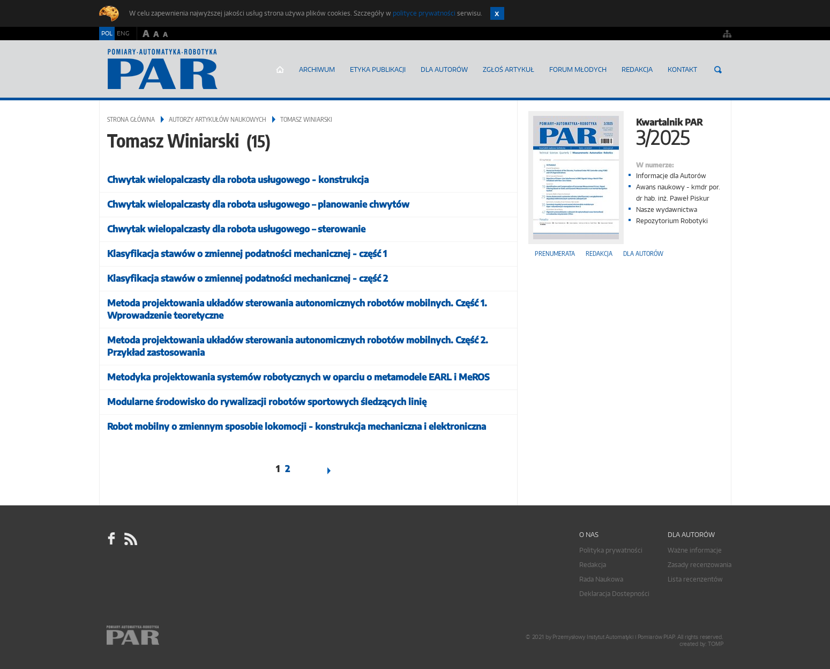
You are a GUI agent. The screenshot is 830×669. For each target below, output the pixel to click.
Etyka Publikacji (378, 69)
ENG (123, 33)
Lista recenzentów (695, 579)
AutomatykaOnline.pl (163, 69)
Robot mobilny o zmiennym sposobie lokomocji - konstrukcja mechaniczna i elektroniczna (296, 426)
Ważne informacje (695, 550)
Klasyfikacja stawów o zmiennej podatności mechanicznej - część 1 (247, 253)
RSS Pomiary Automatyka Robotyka (130, 539)
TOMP (715, 644)
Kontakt (682, 69)
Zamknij (497, 13)
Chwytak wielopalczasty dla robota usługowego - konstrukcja (238, 179)
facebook (111, 539)
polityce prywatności (424, 13)
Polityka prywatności (610, 550)
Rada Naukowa (601, 579)
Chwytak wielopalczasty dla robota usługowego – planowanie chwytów (258, 204)
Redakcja (637, 69)
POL (107, 33)
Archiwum (317, 69)
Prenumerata (555, 253)
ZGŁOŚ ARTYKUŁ (508, 69)
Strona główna (279, 70)
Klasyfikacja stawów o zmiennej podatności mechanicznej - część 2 (247, 278)
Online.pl (163, 635)
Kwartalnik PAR (624, 130)
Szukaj (718, 70)
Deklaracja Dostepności (614, 594)
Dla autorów (444, 69)
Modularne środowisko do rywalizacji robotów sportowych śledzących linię (267, 401)
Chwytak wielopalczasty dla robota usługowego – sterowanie (236, 228)
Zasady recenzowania (699, 565)
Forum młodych (578, 69)
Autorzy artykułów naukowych (217, 119)
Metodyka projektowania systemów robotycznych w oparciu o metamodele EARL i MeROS (298, 377)
